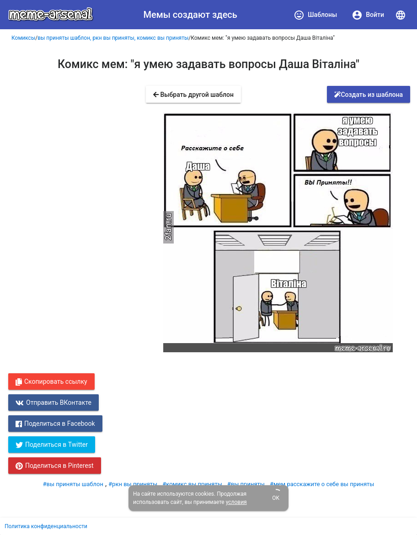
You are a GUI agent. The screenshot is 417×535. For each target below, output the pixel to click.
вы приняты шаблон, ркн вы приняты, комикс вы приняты (112, 38)
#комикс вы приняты (192, 484)
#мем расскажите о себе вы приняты (322, 484)
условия (236, 502)
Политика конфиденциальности (46, 526)
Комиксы (23, 38)
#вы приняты (246, 484)
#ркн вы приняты (132, 484)
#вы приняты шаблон (73, 484)
